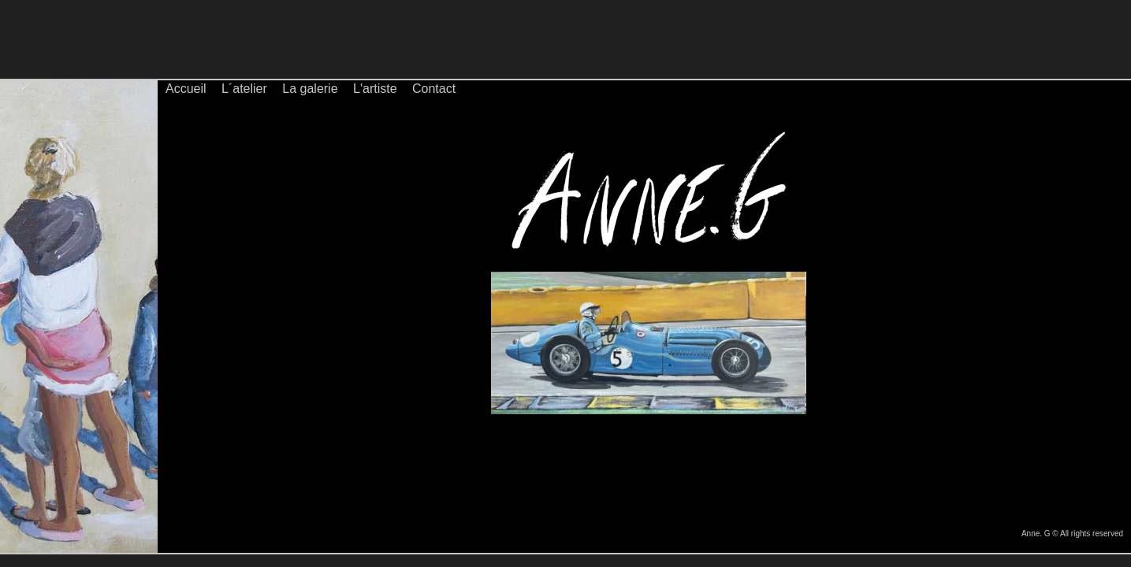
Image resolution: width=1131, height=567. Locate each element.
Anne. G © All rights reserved (1072, 533)
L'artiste (375, 88)
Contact (434, 88)
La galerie (309, 88)
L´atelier (244, 88)
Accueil (186, 88)
